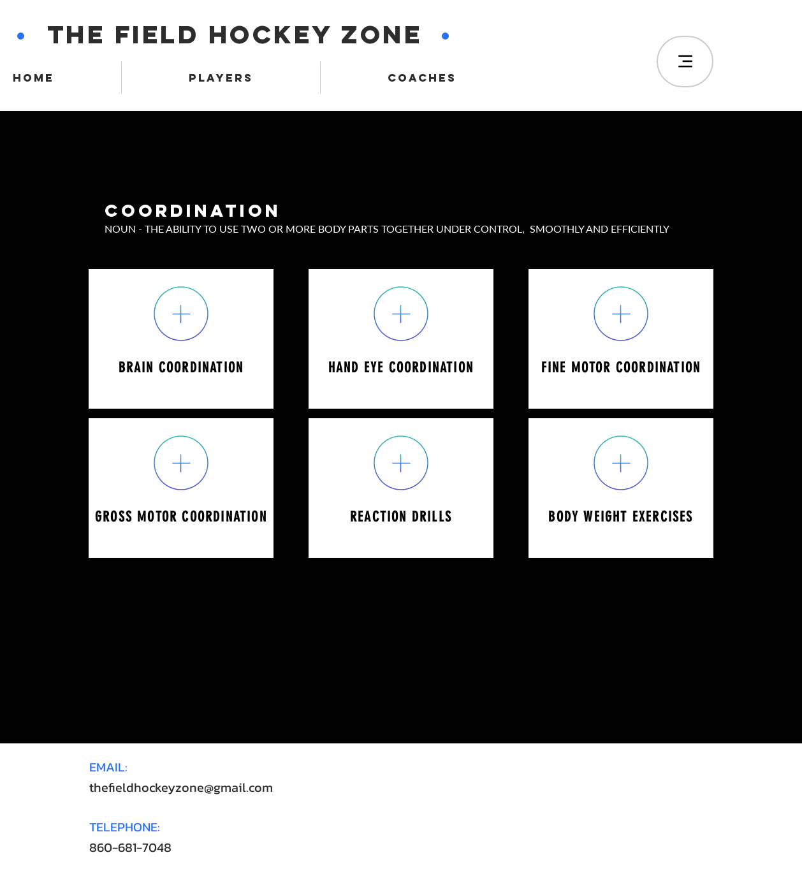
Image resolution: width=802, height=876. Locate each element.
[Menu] (685, 61)
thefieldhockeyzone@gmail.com (181, 787)
